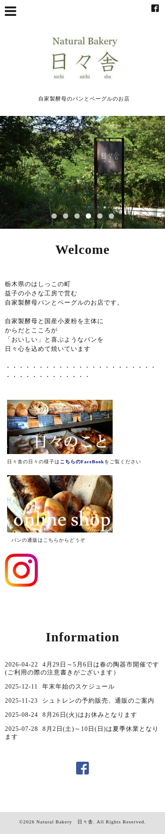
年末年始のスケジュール (78, 686)
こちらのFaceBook (82, 461)
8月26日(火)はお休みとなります (90, 714)
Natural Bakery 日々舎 (65, 821)
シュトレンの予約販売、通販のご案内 (98, 700)
